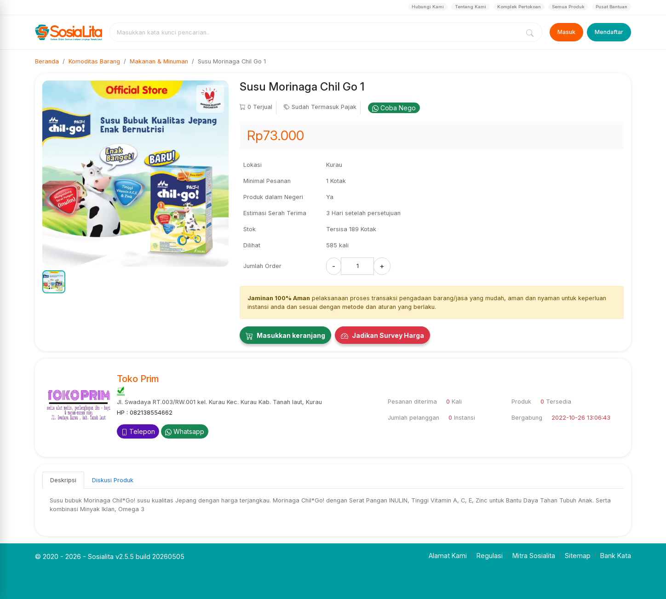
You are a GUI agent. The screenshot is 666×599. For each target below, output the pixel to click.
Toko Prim (138, 378)
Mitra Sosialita (533, 555)
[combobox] (316, 32)
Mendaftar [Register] (609, 32)
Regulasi (490, 555)
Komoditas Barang (94, 61)
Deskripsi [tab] (63, 480)
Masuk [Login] (566, 32)
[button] (53, 281)
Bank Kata (615, 555)
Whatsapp (184, 431)
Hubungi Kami (428, 6)
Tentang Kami (470, 6)
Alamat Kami (448, 555)
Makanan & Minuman (159, 61)
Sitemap (578, 555)
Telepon (138, 431)
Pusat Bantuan (611, 6)
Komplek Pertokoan (519, 6)
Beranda (47, 61)
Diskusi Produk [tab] (112, 480)
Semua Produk (568, 6)
